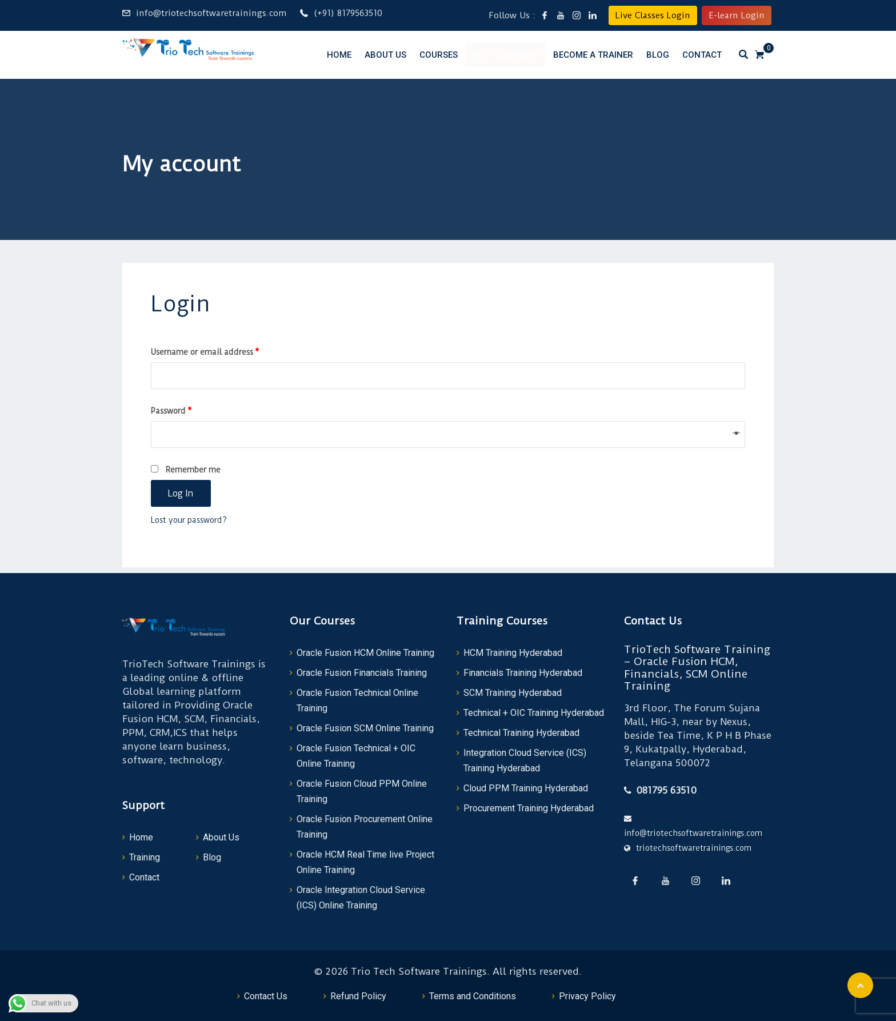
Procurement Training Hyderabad (528, 808)
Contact (702, 55)
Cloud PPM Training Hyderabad (525, 788)
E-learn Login (737, 15)
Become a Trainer (593, 55)
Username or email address (205, 352)
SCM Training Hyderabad (512, 692)
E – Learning (511, 55)
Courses (438, 55)
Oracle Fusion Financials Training (362, 672)
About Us (385, 55)
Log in (181, 493)
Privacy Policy (587, 996)
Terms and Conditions (472, 996)
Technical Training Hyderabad (521, 732)
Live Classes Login (652, 15)
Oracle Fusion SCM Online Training (365, 728)
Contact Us (265, 996)
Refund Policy (358, 996)
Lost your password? (189, 519)
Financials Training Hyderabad (522, 672)
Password (171, 410)
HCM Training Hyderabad (512, 652)
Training (144, 857)
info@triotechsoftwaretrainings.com (211, 13)
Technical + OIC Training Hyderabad (533, 712)
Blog (657, 55)
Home (339, 55)
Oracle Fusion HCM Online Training (365, 652)
